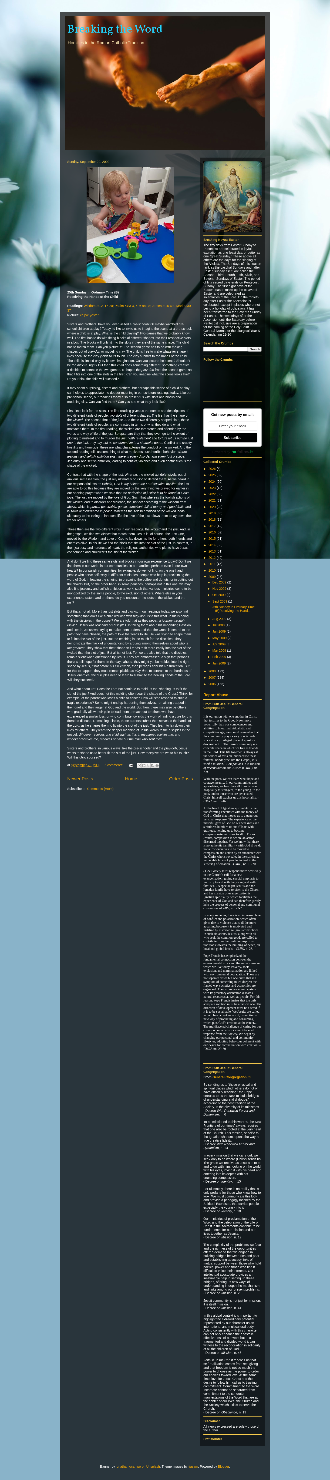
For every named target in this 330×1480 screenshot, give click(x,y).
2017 (213, 526)
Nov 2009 (219, 588)
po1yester (91, 315)
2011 (213, 564)
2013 (213, 551)
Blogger (223, 1466)
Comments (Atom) (100, 789)
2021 (213, 500)
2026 (213, 469)
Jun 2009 (219, 631)
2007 (213, 677)
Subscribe (232, 438)
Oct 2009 (219, 595)
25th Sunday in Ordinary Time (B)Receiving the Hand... (233, 609)
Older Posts (181, 778)
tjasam (193, 1466)
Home (131, 778)
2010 (213, 570)
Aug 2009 (219, 619)
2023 (213, 488)
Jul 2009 (219, 625)
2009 (213, 577)
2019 (213, 513)
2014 (213, 545)
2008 (213, 671)
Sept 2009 (220, 601)
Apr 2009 (219, 644)
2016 (213, 532)
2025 (213, 475)
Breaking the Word (115, 29)
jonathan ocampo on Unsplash (138, 1466)
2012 (213, 558)
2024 (213, 481)
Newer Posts (80, 778)
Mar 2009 (219, 650)
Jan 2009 (219, 663)
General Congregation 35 (231, 1077)
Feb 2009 (219, 657)
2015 (213, 538)
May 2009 (219, 638)
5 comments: (114, 765)
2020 (213, 507)
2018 (213, 519)
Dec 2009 (219, 582)
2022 (213, 494)
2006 (213, 684)
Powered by (232, 452)
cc (81, 315)
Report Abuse (215, 695)
